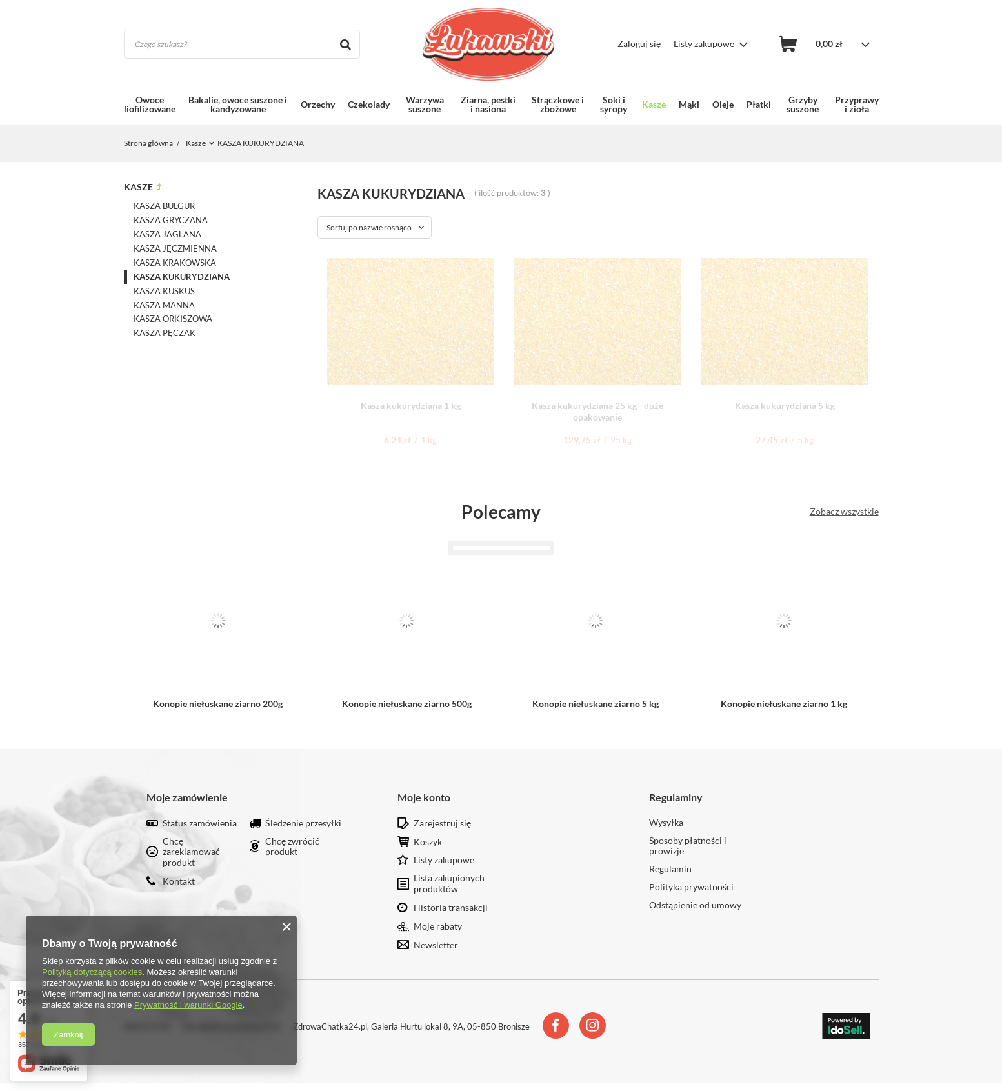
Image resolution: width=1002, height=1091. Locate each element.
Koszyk (428, 842)
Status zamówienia (200, 823)
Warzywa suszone (425, 104)
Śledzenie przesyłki (303, 823)
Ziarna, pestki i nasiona (488, 104)
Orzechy (318, 104)
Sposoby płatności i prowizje (687, 846)
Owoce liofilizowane (149, 104)
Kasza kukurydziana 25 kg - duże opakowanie (597, 411)
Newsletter (436, 945)
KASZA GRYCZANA (171, 220)
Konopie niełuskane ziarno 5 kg (595, 703)
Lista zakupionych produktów (449, 883)
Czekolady (369, 104)
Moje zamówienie (187, 797)
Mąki (689, 104)
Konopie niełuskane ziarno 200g (218, 703)
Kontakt (179, 881)
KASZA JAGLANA (167, 234)
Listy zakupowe (704, 43)
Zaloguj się (639, 43)
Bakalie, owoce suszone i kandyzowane (237, 104)
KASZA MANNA (164, 305)
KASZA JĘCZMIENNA (175, 248)
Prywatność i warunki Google (188, 1005)
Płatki (758, 104)
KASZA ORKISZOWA (173, 319)
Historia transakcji (451, 908)
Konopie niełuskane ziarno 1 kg (784, 703)
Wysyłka (666, 822)
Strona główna (149, 143)
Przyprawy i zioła (857, 104)
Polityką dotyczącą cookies (92, 972)
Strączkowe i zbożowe (558, 104)
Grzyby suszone (803, 104)
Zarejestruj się (442, 823)
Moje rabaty (438, 926)
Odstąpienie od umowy (695, 905)
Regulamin (670, 869)
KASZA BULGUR (164, 206)
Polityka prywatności (691, 887)
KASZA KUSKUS (164, 291)
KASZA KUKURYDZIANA (182, 277)
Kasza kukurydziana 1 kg (411, 405)
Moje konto (423, 797)
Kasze (654, 104)
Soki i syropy (613, 104)
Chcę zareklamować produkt (191, 852)
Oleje (723, 104)
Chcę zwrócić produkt (292, 846)
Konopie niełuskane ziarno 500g (407, 703)
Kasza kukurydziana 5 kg (785, 405)
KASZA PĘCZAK (164, 333)
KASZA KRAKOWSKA (175, 262)
